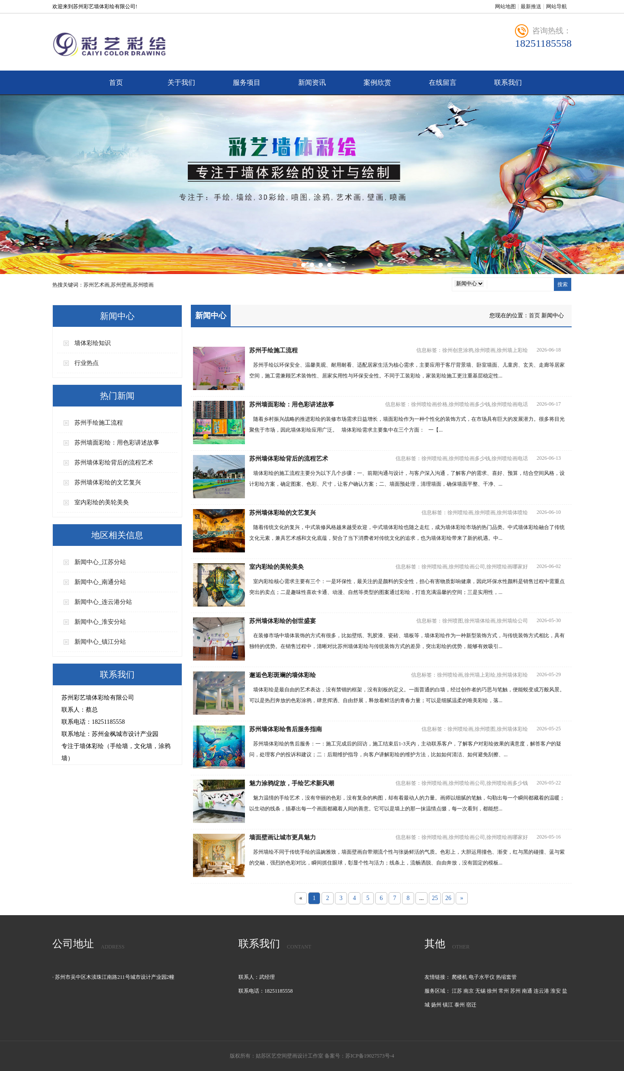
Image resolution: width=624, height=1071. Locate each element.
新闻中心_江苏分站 (100, 562)
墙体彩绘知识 (92, 343)
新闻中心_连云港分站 (103, 602)
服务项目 (247, 82)
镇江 (448, 1005)
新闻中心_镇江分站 (100, 642)
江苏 (457, 991)
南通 (527, 991)
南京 (468, 991)
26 (448, 898)
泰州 (459, 1005)
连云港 (541, 991)
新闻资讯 (312, 82)
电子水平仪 (482, 977)
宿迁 (471, 1005)
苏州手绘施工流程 (98, 422)
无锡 (480, 991)
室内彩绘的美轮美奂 (101, 502)
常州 (504, 991)
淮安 (555, 991)
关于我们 (181, 82)
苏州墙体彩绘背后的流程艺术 (113, 462)
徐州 (492, 991)
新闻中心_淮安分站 (100, 622)
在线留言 (443, 82)
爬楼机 (459, 977)
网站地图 (505, 6)
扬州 (436, 1005)
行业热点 (86, 363)
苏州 (515, 991)
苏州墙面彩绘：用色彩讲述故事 (116, 442)
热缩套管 (506, 977)
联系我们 (508, 82)
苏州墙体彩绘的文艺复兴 (107, 482)
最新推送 (531, 6)
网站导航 (556, 6)
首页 (116, 82)
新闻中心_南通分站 (100, 582)
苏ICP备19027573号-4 (369, 1056)
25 (435, 898)
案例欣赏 (377, 82)
